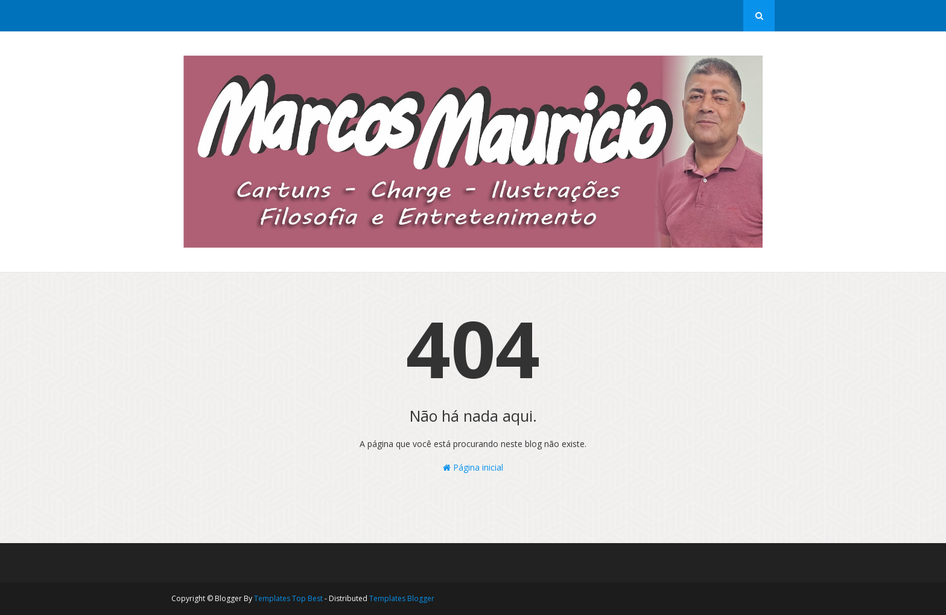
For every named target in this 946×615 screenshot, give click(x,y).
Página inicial (473, 467)
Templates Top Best (288, 598)
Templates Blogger (401, 598)
